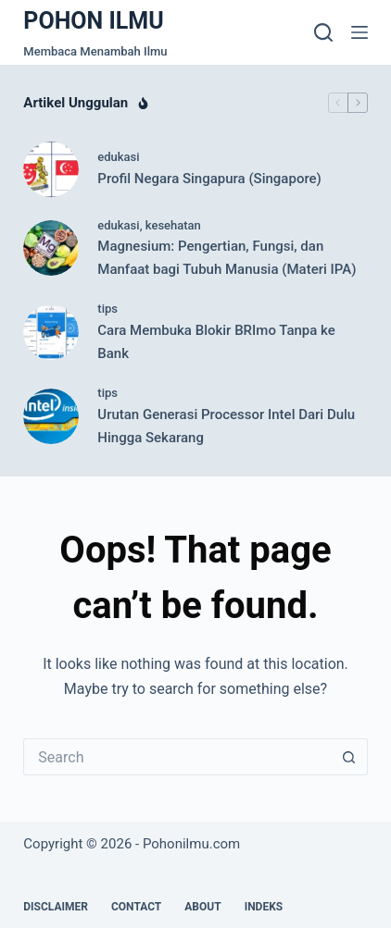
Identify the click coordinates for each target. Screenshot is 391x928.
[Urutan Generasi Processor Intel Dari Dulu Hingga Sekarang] (51, 416)
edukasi (118, 157)
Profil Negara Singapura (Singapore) (209, 178)
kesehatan (173, 225)
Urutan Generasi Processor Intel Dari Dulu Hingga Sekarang (226, 426)
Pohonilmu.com (191, 843)
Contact (136, 906)
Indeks (264, 906)
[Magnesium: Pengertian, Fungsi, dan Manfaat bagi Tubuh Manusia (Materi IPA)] (51, 248)
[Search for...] (176, 756)
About (202, 906)
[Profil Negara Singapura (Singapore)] (51, 169)
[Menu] (359, 32)
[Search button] (349, 756)
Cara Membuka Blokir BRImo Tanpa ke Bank (216, 342)
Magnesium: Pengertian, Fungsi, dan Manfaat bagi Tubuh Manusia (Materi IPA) (226, 258)
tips (107, 309)
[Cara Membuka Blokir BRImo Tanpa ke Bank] (51, 332)
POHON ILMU (93, 20)
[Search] (323, 32)
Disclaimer (55, 906)
